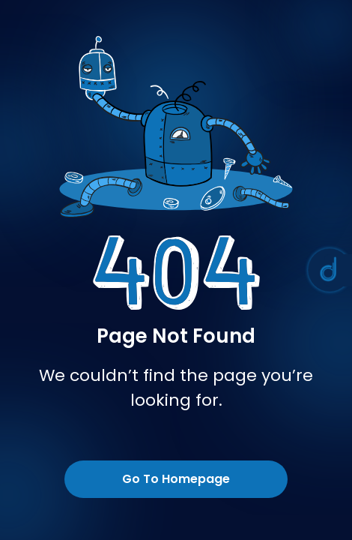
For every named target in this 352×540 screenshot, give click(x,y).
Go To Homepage (176, 479)
